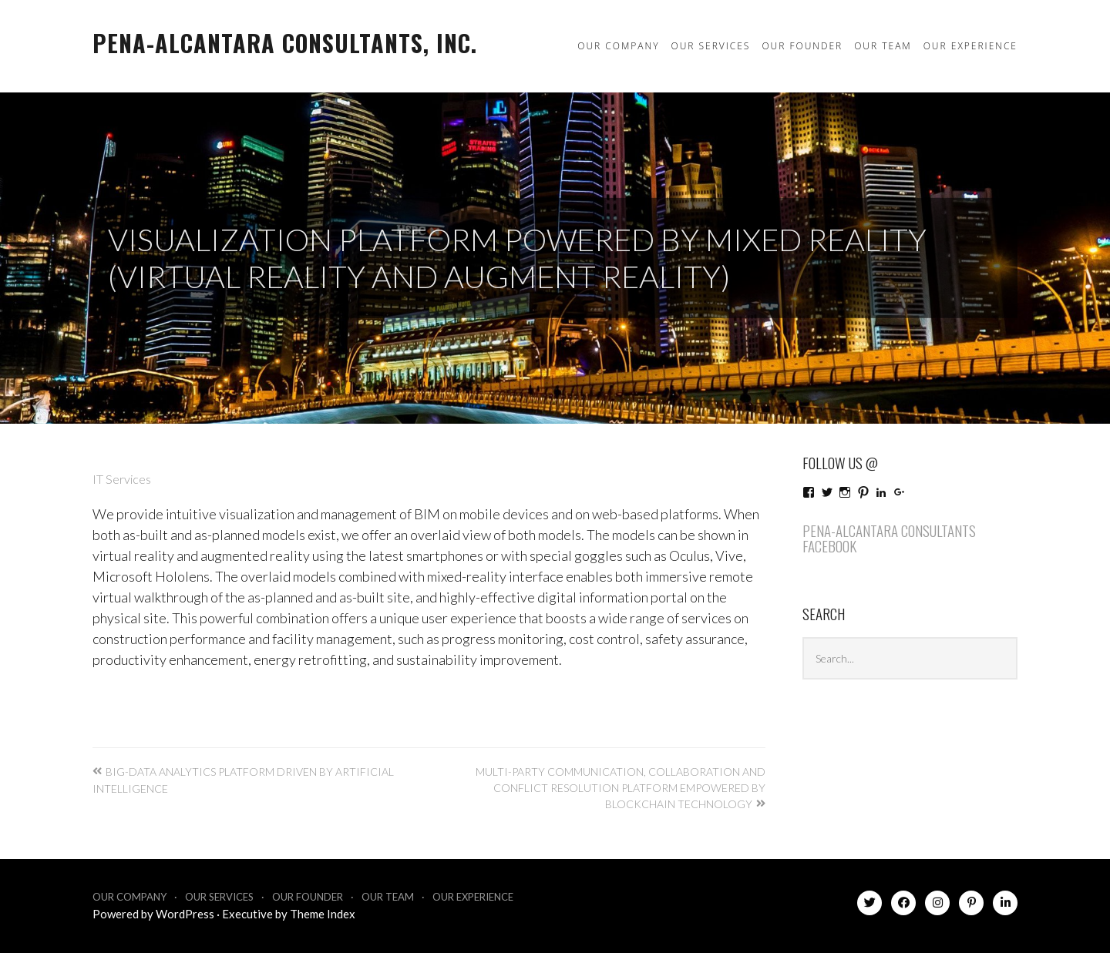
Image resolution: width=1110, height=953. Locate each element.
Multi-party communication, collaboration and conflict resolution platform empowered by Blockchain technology (620, 787)
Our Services (710, 45)
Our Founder (802, 45)
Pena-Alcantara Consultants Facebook (889, 538)
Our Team (883, 45)
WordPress (185, 914)
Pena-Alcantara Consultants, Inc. (284, 42)
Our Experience (970, 45)
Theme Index (322, 914)
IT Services (121, 478)
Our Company (618, 45)
